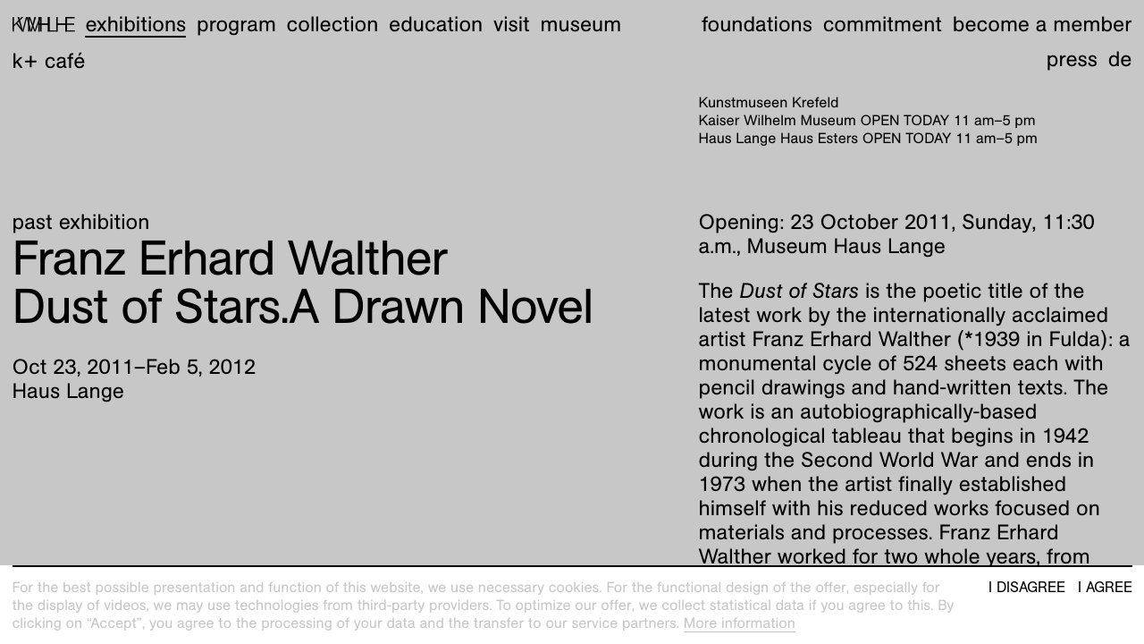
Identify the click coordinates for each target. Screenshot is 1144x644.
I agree (1105, 588)
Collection (333, 24)
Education (436, 24)
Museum (581, 24)
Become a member (1042, 24)
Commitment (882, 24)
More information (739, 623)
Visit (511, 24)
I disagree (1026, 588)
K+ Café (49, 60)
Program (236, 24)
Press (1072, 59)
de (1120, 59)
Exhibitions (135, 24)
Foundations (757, 24)
